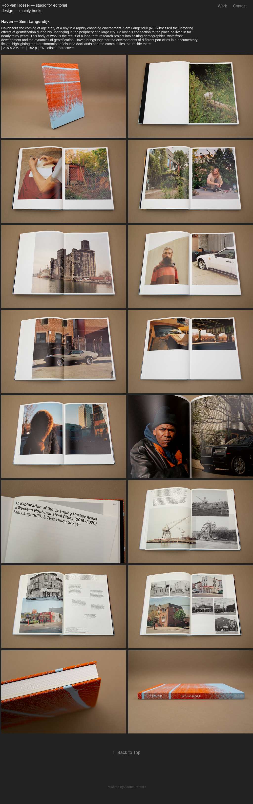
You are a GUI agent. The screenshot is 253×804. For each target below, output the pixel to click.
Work (222, 6)
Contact (240, 6)
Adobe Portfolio (135, 787)
